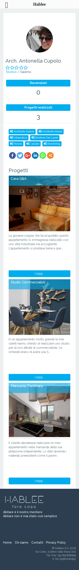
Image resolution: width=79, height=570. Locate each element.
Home (7, 542)
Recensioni (38, 83)
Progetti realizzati (38, 107)
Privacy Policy (56, 542)
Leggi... (39, 273)
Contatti (37, 542)
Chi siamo (21, 542)
